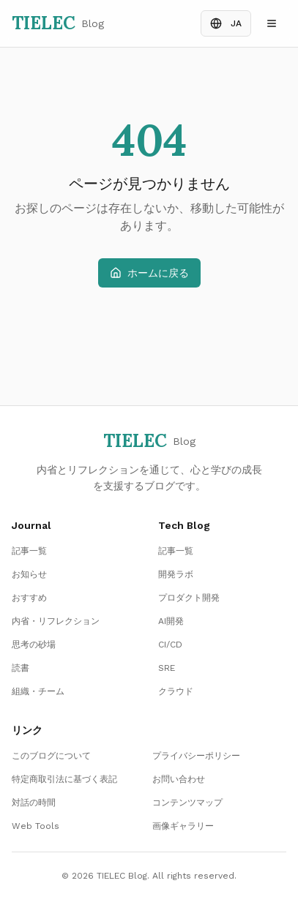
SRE (166, 668)
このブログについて (51, 756)
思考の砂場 (34, 644)
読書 (20, 668)
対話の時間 (34, 802)
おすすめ (29, 598)
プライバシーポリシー (196, 756)
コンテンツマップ (187, 802)
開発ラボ (175, 574)
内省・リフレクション (56, 621)
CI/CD (170, 644)
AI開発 (171, 621)
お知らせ (29, 574)
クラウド (175, 691)
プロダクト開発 (189, 598)
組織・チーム (38, 691)
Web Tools (35, 826)
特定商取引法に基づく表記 (64, 779)
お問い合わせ (178, 779)
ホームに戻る (149, 273)
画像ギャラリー (183, 826)
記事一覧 (29, 551)
